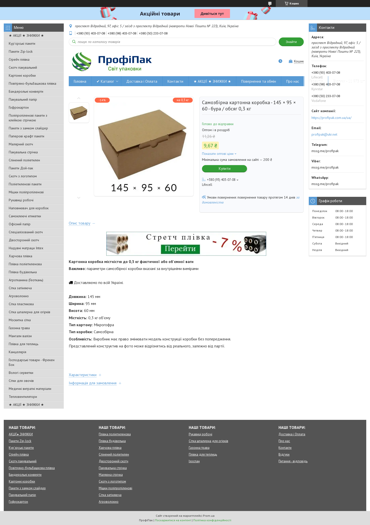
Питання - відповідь (293, 461)
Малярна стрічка (111, 475)
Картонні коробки (22, 75)
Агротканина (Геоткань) (26, 280)
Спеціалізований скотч (26, 232)
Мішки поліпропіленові (26, 192)
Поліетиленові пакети (25, 184)
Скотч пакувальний (23, 67)
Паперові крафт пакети (26, 136)
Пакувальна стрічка (23, 152)
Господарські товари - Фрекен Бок (31, 362)
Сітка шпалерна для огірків (29, 312)
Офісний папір (19, 224)
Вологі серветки (21, 372)
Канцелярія (17, 352)
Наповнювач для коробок (28, 208)
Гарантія (316, 81)
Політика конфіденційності (212, 520)
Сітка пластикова (21, 304)
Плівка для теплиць (23, 344)
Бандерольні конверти (26, 91)
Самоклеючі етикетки (25, 216)
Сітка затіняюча (20, 288)
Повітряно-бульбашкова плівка (32, 83)
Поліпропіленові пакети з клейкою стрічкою (28, 117)
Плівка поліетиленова (25, 264)
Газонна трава (19, 328)
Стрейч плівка (19, 59)
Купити (224, 168)
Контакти (175, 81)
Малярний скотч (21, 144)
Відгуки (284, 454)
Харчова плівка (20, 256)
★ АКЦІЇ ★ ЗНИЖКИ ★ (26, 35)
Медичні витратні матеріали (30, 388)
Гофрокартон (19, 107)
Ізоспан (194, 461)
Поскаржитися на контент (173, 520)
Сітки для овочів (21, 380)
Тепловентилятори (23, 396)
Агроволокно (19, 296)
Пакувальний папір (23, 99)
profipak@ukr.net (324, 134)
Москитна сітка (20, 320)
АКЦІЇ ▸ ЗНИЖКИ (21, 434)
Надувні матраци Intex (26, 248)
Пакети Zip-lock (20, 51)
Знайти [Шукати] (291, 42)
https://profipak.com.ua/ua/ (332, 117)
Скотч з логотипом (23, 176)
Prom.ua (208, 516)
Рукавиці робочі (21, 200)
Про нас (292, 81)
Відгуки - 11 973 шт (349, 81)
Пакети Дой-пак (21, 168)
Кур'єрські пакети (22, 43)
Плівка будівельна (23, 272)
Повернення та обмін (258, 81)
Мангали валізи (20, 336)
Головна (80, 81)
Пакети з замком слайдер (28, 128)
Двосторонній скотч (24, 240)
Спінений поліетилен (24, 160)
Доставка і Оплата (141, 81)
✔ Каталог (105, 81)
